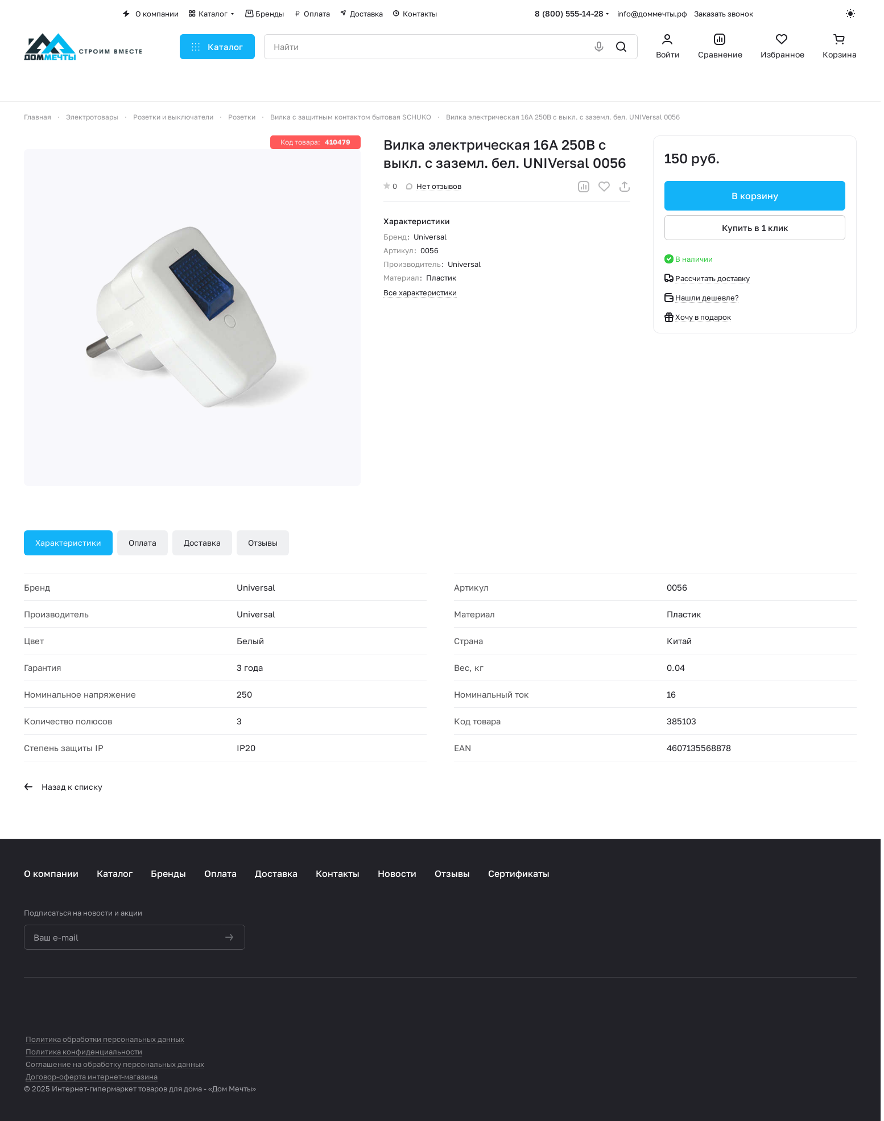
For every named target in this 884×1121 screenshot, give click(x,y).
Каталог (115, 873)
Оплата (142, 542)
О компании (51, 873)
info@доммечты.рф (652, 13)
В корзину (755, 195)
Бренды (168, 873)
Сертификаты (519, 873)
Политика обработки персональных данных (105, 1039)
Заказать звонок (723, 13)
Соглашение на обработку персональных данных (115, 1064)
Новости (397, 873)
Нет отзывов (433, 186)
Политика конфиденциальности (84, 1051)
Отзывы (263, 542)
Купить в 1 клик (755, 227)
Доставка (202, 542)
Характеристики (68, 542)
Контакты (338, 873)
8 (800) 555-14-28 (569, 13)
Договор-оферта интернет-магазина (92, 1076)
